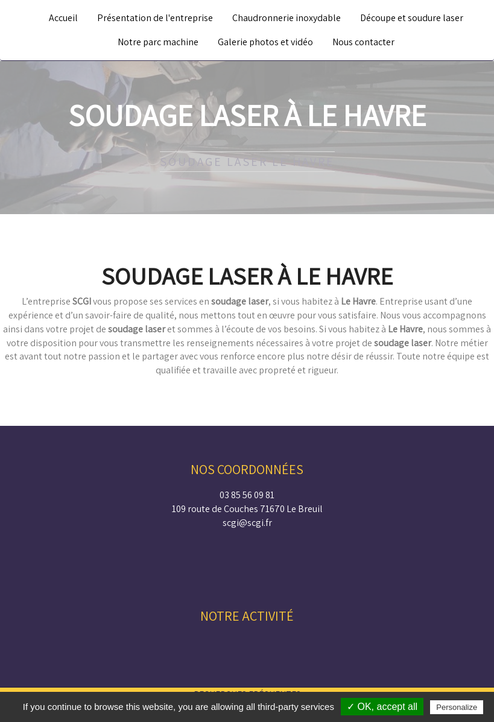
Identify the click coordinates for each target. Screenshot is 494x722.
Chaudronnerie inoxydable (286, 17)
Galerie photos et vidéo (265, 42)
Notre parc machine (158, 42)
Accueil (63, 17)
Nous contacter (363, 42)
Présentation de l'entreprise (155, 17)
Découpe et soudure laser (411, 17)
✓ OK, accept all (382, 706)
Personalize (456, 707)
